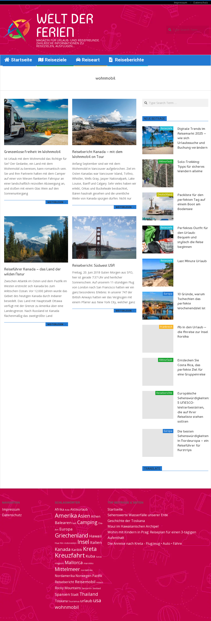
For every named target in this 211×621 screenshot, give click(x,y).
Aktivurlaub (165, 161)
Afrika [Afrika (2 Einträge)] (59, 509)
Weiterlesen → (56, 202)
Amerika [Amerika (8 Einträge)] (66, 515)
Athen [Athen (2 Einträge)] (95, 516)
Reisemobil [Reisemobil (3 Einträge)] (85, 581)
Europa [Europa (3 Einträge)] (66, 528)
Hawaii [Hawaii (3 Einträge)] (95, 536)
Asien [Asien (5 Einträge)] (84, 515)
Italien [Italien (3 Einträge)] (96, 542)
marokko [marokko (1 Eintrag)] (89, 563)
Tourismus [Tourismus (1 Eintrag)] (73, 601)
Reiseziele (166, 128)
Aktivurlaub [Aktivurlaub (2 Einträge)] (79, 509)
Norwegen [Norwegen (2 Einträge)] (83, 575)
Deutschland (165, 194)
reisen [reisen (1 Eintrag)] (99, 582)
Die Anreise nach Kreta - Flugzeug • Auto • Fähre (145, 543)
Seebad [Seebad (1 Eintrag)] (96, 588)
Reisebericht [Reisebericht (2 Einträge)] (64, 582)
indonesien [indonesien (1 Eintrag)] (70, 543)
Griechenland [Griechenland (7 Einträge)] (71, 535)
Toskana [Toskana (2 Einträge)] (61, 601)
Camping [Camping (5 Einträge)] (87, 522)
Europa (168, 293)
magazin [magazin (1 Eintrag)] (59, 563)
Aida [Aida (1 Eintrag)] (67, 509)
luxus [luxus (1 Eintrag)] (99, 556)
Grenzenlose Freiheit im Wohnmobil (32, 151)
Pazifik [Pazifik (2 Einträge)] (97, 575)
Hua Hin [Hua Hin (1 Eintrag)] (59, 543)
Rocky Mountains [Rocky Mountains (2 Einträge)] (68, 588)
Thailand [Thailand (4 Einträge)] (88, 594)
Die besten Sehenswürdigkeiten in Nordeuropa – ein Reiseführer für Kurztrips (193, 440)
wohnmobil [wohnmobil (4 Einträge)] (67, 607)
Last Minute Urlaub (192, 261)
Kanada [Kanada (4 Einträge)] (63, 549)
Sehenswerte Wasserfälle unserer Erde (138, 515)
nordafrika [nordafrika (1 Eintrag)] (86, 570)
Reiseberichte (164, 393)
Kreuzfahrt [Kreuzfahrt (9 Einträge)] (70, 555)
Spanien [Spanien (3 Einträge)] (62, 594)
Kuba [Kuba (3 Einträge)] (90, 556)
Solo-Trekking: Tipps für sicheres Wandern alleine (190, 166)
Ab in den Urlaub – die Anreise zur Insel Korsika (192, 331)
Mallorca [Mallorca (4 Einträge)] (74, 562)
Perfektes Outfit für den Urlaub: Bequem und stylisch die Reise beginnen (192, 237)
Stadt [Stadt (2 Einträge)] (75, 594)
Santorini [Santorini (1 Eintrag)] (87, 588)
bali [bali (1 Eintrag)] (74, 523)
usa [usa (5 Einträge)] (97, 600)
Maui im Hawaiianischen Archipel (133, 526)
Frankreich (166, 326)
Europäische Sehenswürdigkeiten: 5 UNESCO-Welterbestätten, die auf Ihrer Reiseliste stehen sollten (193, 407)
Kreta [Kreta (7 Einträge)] (90, 549)
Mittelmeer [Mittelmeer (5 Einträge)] (67, 569)
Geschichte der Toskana (126, 520)
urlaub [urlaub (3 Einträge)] (86, 600)
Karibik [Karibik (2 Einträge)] (76, 549)
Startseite (115, 509)
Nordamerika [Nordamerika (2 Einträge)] (65, 575)
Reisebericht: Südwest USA (93, 265)
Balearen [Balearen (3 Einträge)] (63, 522)
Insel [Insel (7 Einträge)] (83, 542)
